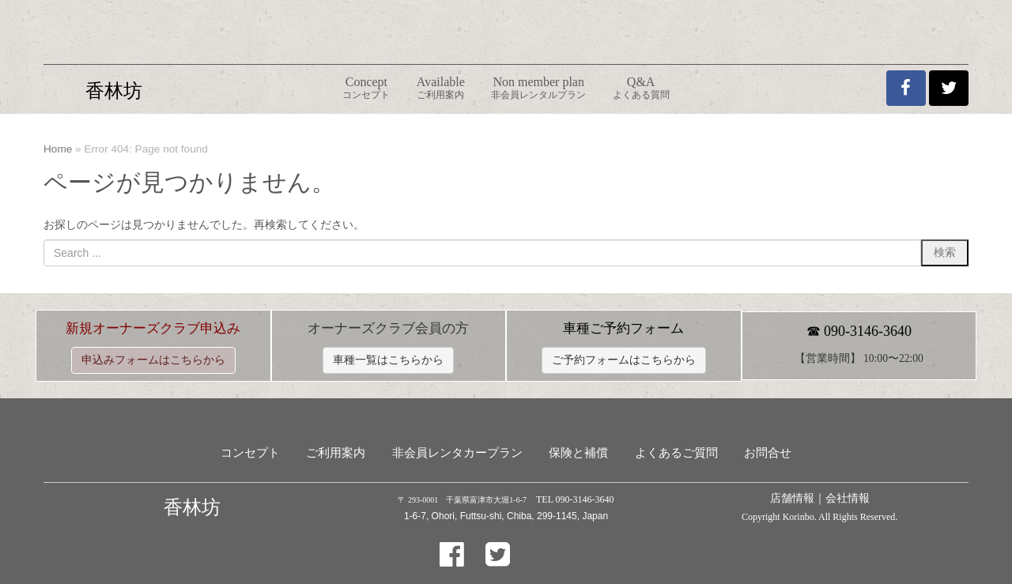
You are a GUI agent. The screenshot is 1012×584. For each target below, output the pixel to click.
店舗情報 (792, 498)
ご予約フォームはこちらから (624, 360)
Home (57, 149)
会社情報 (847, 498)
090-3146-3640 (868, 331)
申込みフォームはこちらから (153, 360)
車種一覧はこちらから (388, 360)
